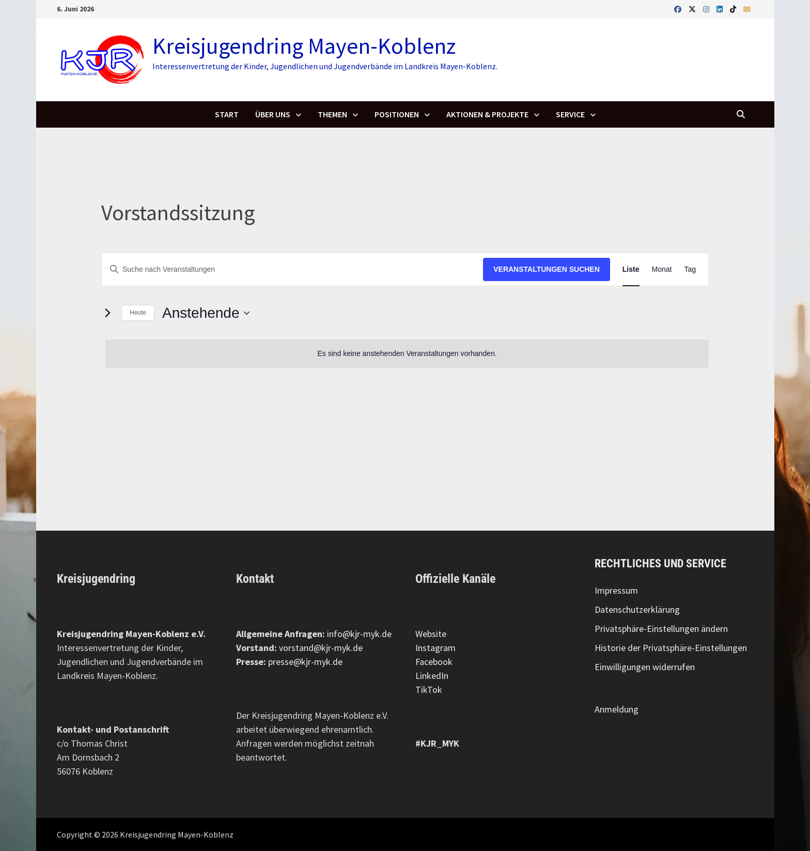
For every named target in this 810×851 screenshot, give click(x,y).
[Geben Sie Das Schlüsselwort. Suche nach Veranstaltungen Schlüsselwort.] (292, 269)
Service (570, 114)
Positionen (397, 114)
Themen (332, 114)
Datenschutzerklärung (637, 609)
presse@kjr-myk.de (305, 662)
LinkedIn (431, 676)
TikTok (428, 689)
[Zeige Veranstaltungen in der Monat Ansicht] (662, 269)
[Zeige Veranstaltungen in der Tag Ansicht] (690, 269)
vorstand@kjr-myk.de (321, 648)
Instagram (435, 648)
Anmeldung (616, 709)
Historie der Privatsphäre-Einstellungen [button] (671, 648)
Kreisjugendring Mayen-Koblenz (304, 46)
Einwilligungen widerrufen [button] (645, 667)
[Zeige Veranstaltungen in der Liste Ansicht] (631, 269)
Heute (138, 312)
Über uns (272, 114)
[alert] (407, 353)
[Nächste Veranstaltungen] (107, 313)
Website (430, 634)
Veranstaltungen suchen (546, 269)
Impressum (616, 590)
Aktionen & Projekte (487, 114)
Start (227, 114)
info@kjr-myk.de (359, 634)
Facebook (434, 662)
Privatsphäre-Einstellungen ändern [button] (661, 629)
